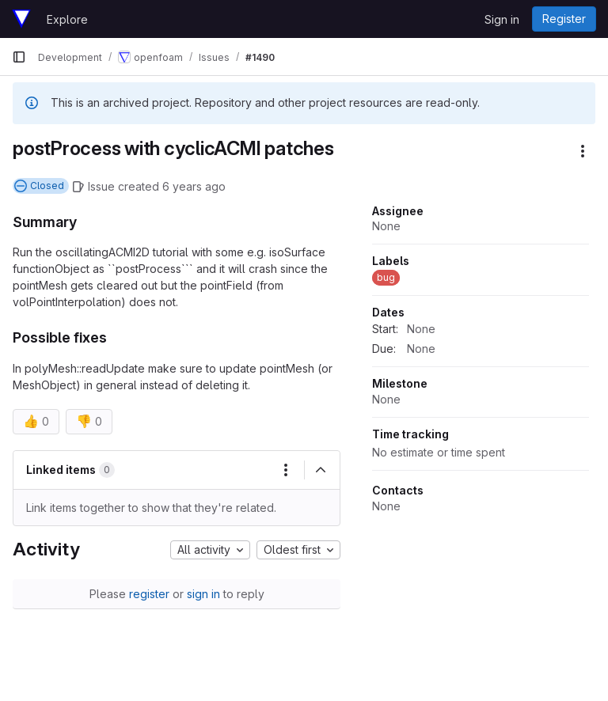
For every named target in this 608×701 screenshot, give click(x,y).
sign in (203, 594)
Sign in (501, 19)
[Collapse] (320, 469)
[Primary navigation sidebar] (19, 57)
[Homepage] (21, 19)
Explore (67, 19)
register (149, 594)
